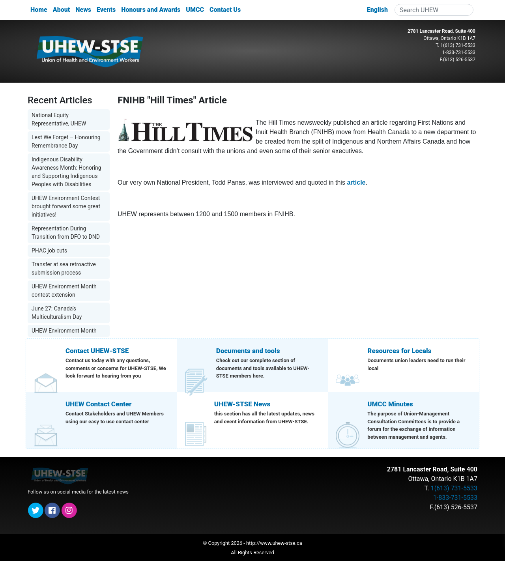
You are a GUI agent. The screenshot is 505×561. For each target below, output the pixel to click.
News (83, 9)
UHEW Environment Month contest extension (64, 290)
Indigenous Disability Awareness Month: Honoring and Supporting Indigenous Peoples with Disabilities (66, 171)
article (356, 182)
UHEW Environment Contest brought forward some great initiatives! (66, 206)
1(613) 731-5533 (457, 45)
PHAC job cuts (49, 250)
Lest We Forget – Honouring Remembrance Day (66, 141)
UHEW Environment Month (64, 330)
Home (38, 9)
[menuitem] (377, 10)
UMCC (195, 9)
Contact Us (225, 9)
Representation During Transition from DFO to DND (66, 232)
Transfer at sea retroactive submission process (64, 268)
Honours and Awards (150, 9)
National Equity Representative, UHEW (59, 119)
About (61, 9)
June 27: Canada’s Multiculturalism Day (57, 312)
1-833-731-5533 (458, 52)
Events (106, 9)
